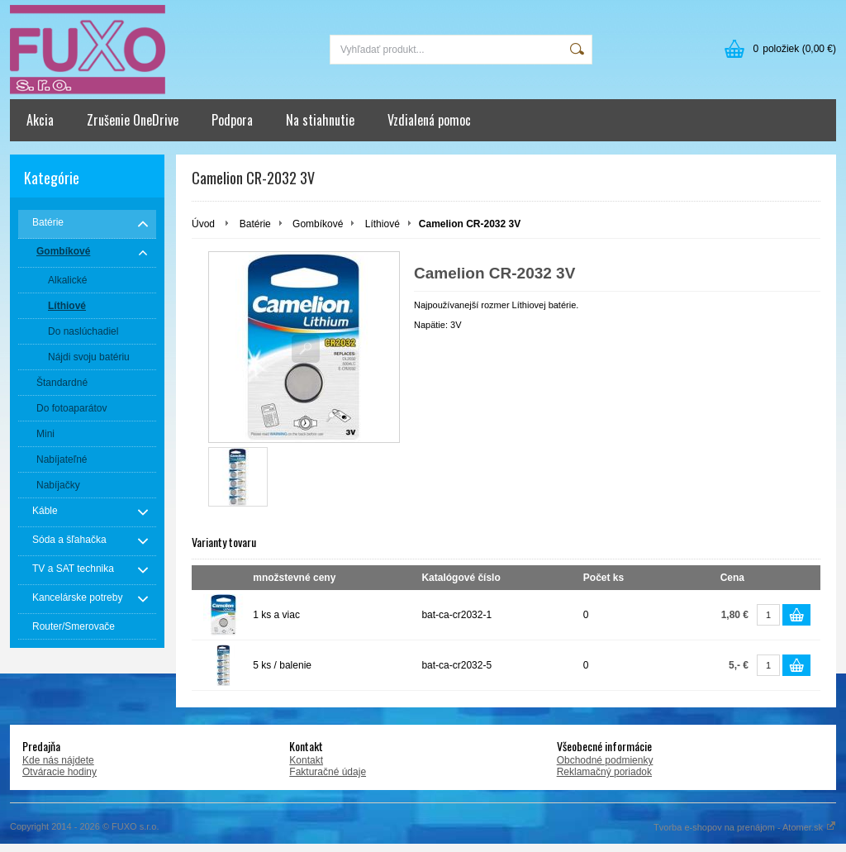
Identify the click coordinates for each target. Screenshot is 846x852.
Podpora (232, 120)
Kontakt (306, 760)
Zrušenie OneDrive (132, 120)
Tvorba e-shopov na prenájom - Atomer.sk (745, 827)
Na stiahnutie (320, 120)
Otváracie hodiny (59, 772)
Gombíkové (317, 224)
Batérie (255, 224)
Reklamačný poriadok (604, 772)
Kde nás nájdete (58, 760)
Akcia (40, 120)
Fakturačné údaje (327, 772)
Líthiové (382, 224)
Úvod (203, 224)
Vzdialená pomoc (429, 120)
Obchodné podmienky (605, 760)
